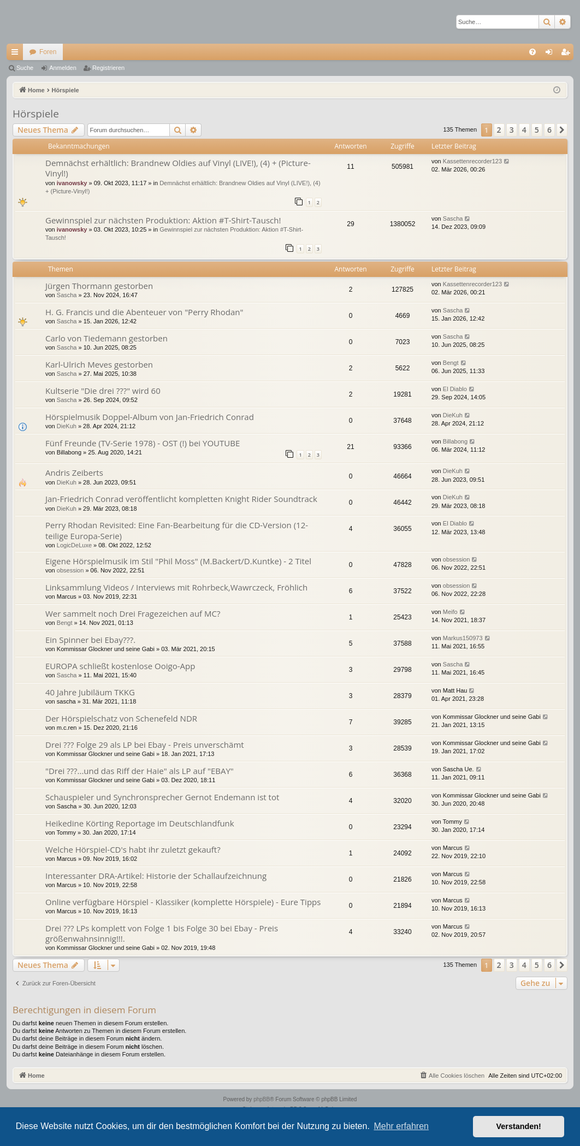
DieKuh (66, 426)
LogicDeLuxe (74, 545)
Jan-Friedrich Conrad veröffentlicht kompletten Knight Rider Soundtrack (181, 498)
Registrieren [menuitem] (567, 54)
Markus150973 (463, 638)
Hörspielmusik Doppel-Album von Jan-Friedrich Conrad (149, 416)
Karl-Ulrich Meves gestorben (99, 364)
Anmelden (62, 67)
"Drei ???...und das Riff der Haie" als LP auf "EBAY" (139, 770)
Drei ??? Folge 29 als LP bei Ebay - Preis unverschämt (144, 744)
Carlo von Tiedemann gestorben (106, 338)
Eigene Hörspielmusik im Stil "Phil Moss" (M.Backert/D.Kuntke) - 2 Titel (178, 561)
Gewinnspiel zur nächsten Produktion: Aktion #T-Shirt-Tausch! (163, 220)
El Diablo (455, 389)
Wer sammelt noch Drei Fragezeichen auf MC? (132, 613)
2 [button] (499, 130)
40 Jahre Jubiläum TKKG (90, 692)
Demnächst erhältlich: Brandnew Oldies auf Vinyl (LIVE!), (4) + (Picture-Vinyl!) (178, 168)
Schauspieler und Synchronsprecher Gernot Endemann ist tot (162, 796)
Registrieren (108, 67)
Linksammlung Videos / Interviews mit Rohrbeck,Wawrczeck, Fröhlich (176, 587)
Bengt (451, 362)
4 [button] (524, 130)
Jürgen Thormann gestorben (99, 285)
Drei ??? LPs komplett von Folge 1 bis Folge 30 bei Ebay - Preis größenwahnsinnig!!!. (161, 933)
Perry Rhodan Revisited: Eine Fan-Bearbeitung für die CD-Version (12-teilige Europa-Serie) (176, 530)
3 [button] (512, 130)
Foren (47, 52)
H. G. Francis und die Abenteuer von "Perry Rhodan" (144, 311)
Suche (24, 67)
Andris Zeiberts (74, 472)
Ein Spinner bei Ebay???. (90, 639)
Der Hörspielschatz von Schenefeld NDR (121, 718)
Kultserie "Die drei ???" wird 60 (103, 390)
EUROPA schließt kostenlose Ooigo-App (120, 665)
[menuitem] (532, 52)
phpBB (261, 1099)
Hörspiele (36, 114)
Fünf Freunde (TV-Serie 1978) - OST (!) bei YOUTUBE (142, 443)
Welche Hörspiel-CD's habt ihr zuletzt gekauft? (133, 849)
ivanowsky (72, 183)
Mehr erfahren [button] (401, 1126)
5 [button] (537, 130)
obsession (70, 570)
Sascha (453, 218)
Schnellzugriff (17, 54)
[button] (562, 130)
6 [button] (549, 130)
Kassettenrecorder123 (472, 161)
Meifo (450, 612)
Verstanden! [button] (518, 1126)
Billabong (455, 441)
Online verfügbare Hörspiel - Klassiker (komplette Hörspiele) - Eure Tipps (183, 901)
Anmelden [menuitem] (551, 54)
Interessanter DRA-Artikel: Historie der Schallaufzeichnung (156, 875)
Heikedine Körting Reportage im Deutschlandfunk (139, 823)
